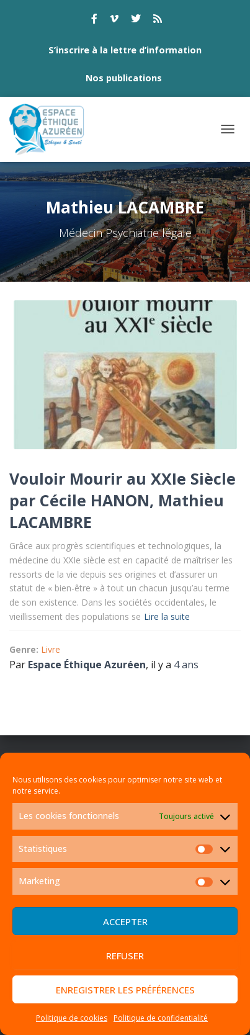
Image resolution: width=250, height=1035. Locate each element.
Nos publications (124, 78)
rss (157, 20)
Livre (50, 649)
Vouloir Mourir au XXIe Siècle (122, 478)
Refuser (125, 955)
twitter (136, 20)
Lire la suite (167, 616)
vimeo (114, 20)
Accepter (125, 921)
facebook (94, 20)
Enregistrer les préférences (125, 989)
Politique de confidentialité (161, 1018)
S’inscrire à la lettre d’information (125, 50)
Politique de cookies (71, 1018)
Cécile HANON (95, 500)
